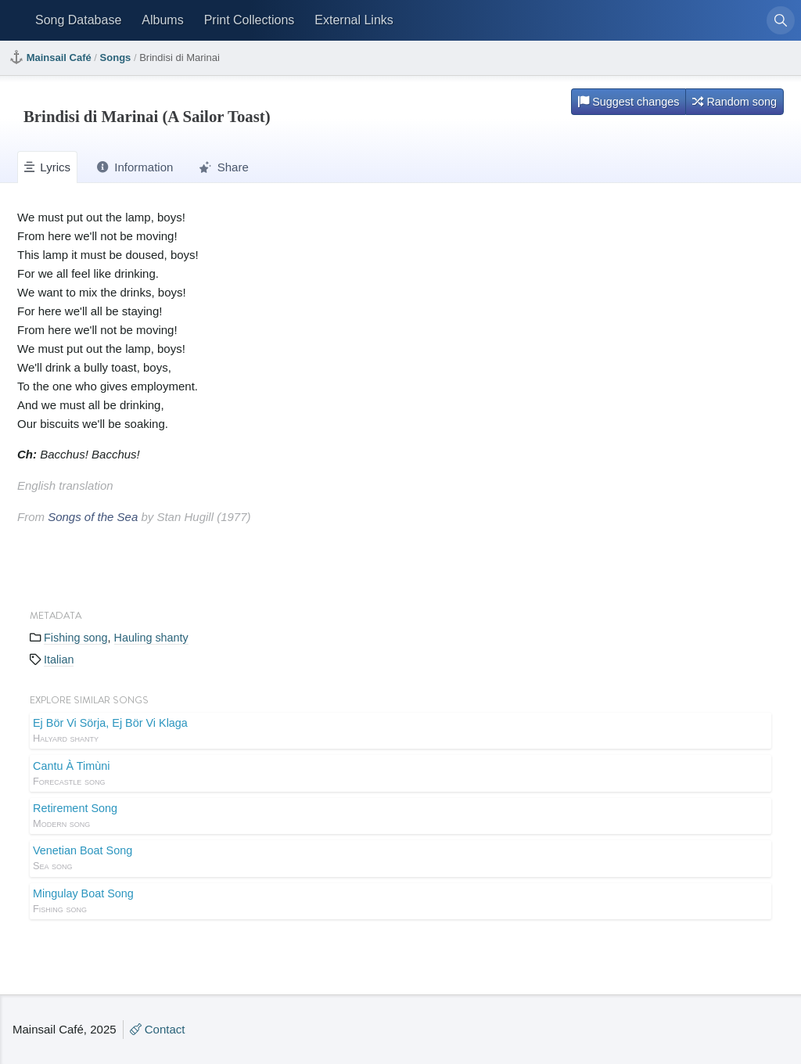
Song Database (78, 20)
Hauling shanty (151, 637)
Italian (59, 659)
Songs (115, 57)
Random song (734, 101)
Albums (162, 20)
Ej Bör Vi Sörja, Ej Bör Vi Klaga (400, 731)
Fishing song (76, 637)
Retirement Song (400, 817)
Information (135, 167)
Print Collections (249, 20)
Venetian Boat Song (400, 859)
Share (223, 167)
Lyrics (47, 167)
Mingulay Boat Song (400, 902)
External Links (353, 20)
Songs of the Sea (93, 516)
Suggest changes (628, 101)
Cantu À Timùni (400, 774)
